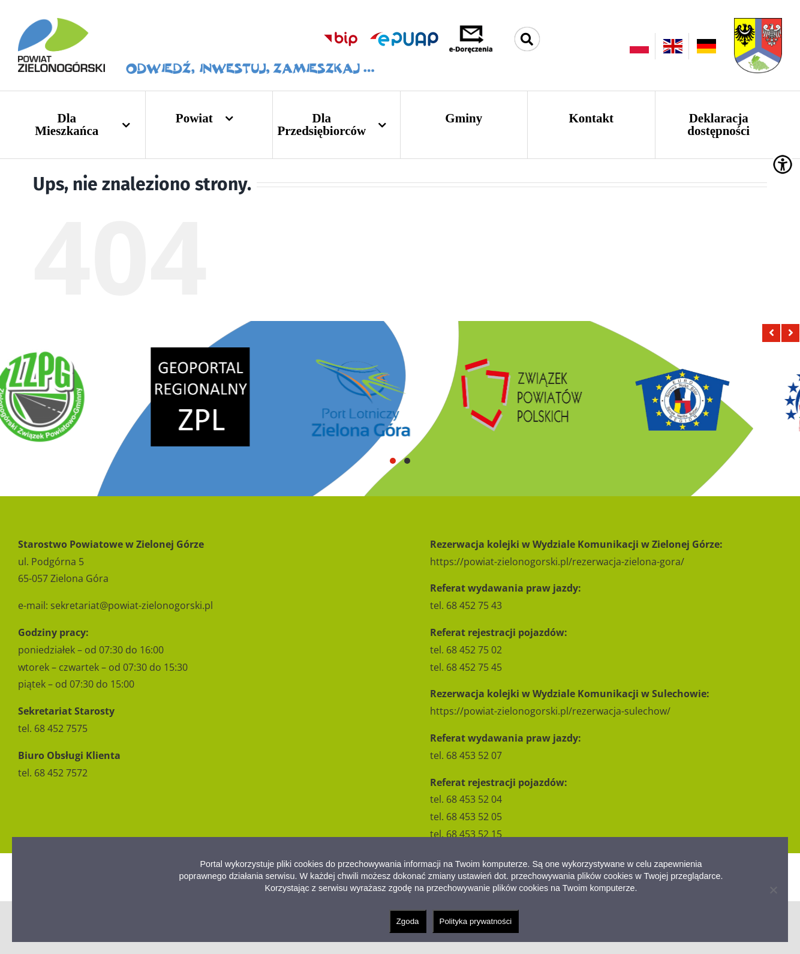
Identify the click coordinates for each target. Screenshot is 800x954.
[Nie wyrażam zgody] (773, 890)
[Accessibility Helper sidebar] (782, 164)
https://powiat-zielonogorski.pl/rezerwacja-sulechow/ (550, 711)
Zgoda (407, 921)
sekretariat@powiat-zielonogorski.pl (131, 605)
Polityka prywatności (476, 921)
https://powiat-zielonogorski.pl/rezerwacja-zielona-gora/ (557, 561)
